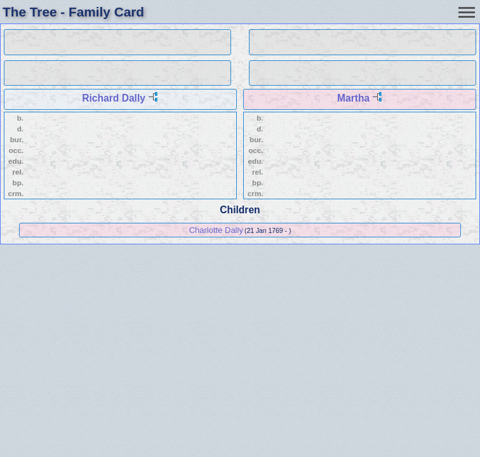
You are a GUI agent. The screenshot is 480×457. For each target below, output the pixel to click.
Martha (353, 98)
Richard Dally (113, 98)
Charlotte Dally (216, 230)
